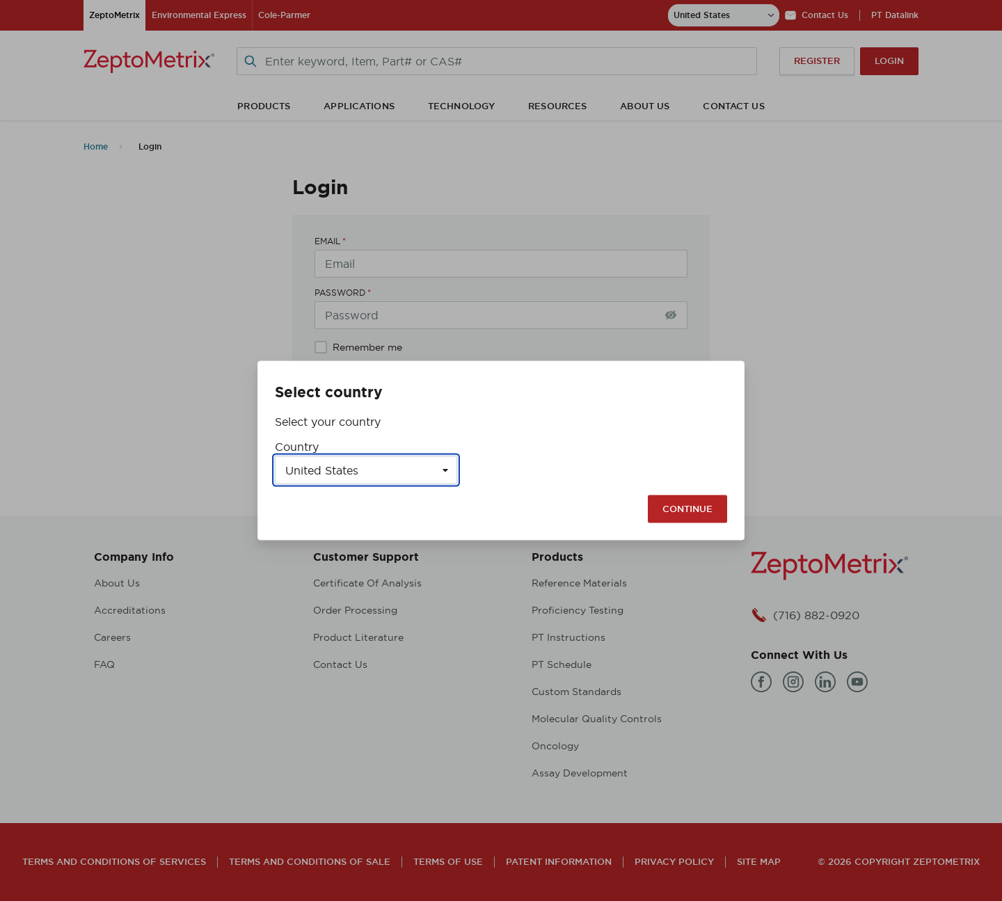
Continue (687, 509)
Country (297, 447)
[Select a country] (366, 470)
